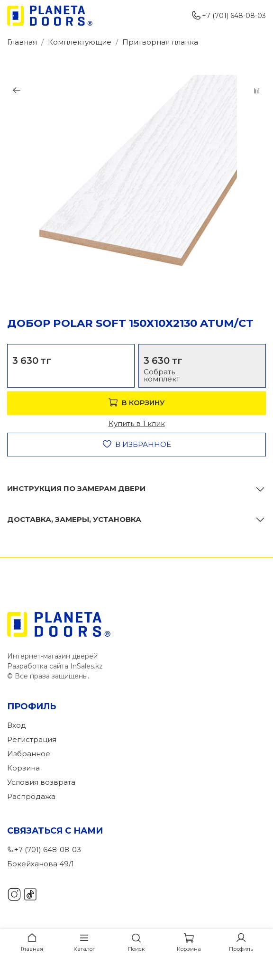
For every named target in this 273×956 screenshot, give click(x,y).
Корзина (23, 767)
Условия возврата (41, 782)
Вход (16, 725)
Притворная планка (160, 41)
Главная (22, 41)
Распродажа (31, 796)
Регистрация (31, 739)
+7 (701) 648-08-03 (228, 15)
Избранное (28, 753)
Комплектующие (79, 41)
